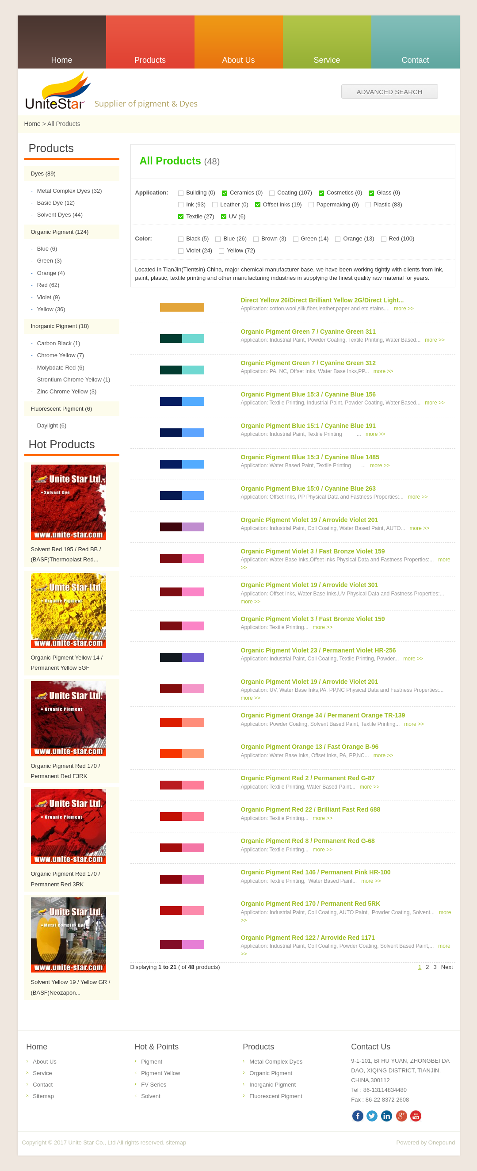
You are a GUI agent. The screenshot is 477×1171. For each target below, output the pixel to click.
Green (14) (315, 238)
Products (258, 1046)
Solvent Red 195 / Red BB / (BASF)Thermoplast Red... (66, 554)
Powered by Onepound (426, 1142)
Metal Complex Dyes (275, 1061)
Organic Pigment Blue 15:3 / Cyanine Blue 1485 (309, 457)
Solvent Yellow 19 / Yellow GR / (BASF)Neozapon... (71, 987)
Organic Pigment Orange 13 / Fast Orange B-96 (309, 746)
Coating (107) (294, 192)
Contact (43, 1084)
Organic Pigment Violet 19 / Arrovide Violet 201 (309, 519)
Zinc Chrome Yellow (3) (64, 391)
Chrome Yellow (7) (57, 355)
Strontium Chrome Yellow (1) (71, 379)
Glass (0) (388, 192)
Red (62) (45, 285)
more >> (404, 308)
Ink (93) (196, 204)
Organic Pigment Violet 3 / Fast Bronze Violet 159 (312, 551)
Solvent (150, 1096)
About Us (44, 1061)
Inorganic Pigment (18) (60, 326)
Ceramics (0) (246, 192)
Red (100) (402, 238)
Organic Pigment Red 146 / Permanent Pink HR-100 (315, 872)
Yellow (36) (48, 309)
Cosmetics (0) (344, 192)
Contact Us (370, 1046)
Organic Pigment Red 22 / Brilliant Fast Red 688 (310, 809)
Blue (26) (235, 238)
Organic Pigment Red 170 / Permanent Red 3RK (65, 878)
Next (447, 967)
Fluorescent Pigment (275, 1096)
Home (32, 123)
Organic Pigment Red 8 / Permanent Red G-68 (307, 840)
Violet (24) (199, 250)
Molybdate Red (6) (57, 367)
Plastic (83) (388, 204)
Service (42, 1073)
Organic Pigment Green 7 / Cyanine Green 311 (308, 331)
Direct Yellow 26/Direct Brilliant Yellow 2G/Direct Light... (322, 300)
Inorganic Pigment (272, 1084)
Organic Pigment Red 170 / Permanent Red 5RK (310, 903)
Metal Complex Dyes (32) (66, 190)
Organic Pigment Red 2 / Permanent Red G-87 (307, 778)
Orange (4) (48, 273)
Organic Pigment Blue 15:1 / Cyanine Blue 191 (308, 425)
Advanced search (390, 91)
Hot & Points (156, 1046)
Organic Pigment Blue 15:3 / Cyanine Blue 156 (308, 394)
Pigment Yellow (160, 1073)
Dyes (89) (43, 173)
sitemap (176, 1142)
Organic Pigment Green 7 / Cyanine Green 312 (308, 362)
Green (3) (46, 260)
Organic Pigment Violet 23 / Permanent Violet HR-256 (318, 650)
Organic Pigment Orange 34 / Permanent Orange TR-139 (322, 715)
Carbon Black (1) (55, 343)
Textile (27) (200, 216)
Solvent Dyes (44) (57, 214)
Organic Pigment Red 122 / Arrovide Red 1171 (307, 937)
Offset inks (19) (282, 204)
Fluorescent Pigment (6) (61, 408)
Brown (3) (273, 238)
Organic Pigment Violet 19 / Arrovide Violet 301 (309, 584)
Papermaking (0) (338, 204)
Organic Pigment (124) (60, 232)
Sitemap (43, 1096)
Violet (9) (45, 297)
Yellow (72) (241, 250)
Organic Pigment (270, 1073)
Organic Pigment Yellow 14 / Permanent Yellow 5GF (67, 662)
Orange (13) (358, 238)
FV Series (153, 1084)
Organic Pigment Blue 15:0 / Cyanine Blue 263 (308, 488)
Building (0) (200, 192)
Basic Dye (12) (53, 202)
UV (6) (237, 216)
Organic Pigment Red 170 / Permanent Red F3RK (65, 771)
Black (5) (197, 238)
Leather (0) (234, 204)
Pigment (151, 1061)
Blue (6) (44, 248)
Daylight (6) (49, 425)
